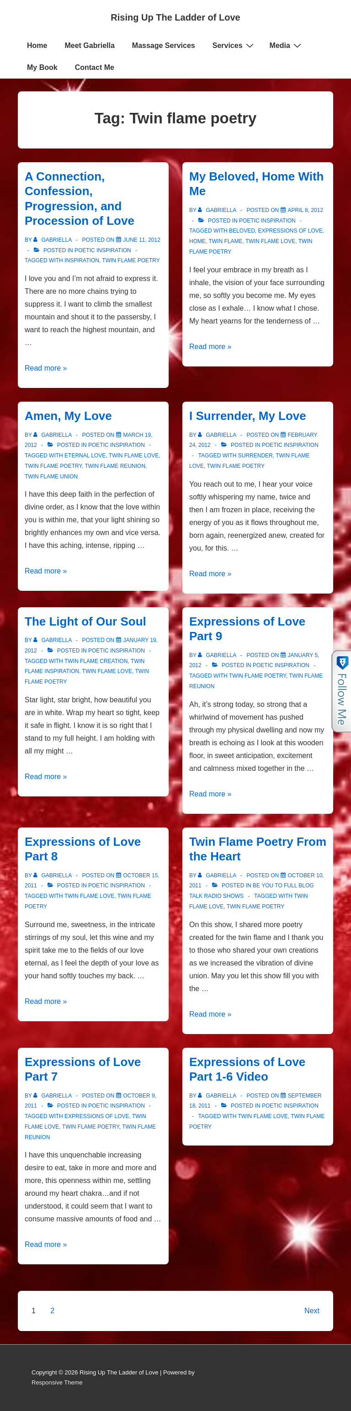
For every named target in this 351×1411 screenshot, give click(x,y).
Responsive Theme (57, 1382)
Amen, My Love (68, 416)
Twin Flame (225, 241)
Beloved (242, 231)
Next (311, 1311)
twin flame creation (96, 661)
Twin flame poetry (131, 260)
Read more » (46, 368)
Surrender (255, 455)
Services (234, 45)
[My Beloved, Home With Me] (306, 210)
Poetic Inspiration (102, 250)
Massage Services (163, 45)
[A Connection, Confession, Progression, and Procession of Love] (141, 240)
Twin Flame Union (51, 476)
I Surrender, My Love (247, 416)
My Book (42, 67)
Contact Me (94, 67)
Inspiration (81, 260)
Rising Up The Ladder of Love (175, 17)
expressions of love (290, 231)
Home (37, 45)
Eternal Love (85, 455)
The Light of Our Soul (85, 621)
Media (286, 45)
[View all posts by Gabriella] (53, 240)
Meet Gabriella (89, 45)
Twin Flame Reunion (115, 466)
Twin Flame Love (270, 241)
